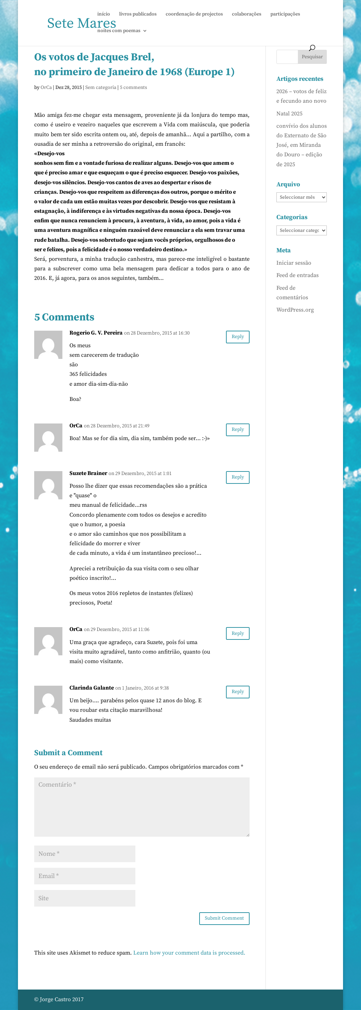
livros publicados (138, 14)
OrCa (46, 87)
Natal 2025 (289, 113)
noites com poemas (118, 31)
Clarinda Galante (91, 687)
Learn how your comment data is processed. (189, 952)
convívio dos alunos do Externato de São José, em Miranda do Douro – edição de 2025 (301, 145)
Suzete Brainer (88, 473)
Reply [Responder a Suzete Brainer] (238, 477)
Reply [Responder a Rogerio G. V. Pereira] (238, 336)
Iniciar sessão (293, 262)
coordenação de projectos (194, 14)
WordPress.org (295, 309)
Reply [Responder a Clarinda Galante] (238, 692)
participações (285, 14)
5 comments (133, 87)
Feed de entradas (297, 275)
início (103, 14)
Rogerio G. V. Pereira (96, 332)
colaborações (246, 14)
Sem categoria (100, 87)
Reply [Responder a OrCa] (238, 429)
